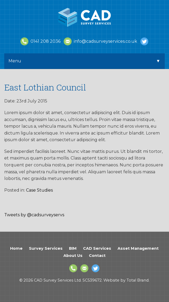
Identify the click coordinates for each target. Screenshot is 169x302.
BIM (73, 248)
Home (16, 248)
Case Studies (39, 190)
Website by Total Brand (126, 280)
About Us (73, 255)
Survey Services (46, 248)
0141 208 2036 (40, 41)
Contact (97, 255)
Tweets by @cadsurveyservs (34, 214)
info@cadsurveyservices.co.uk (100, 41)
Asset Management (138, 248)
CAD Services (97, 248)
